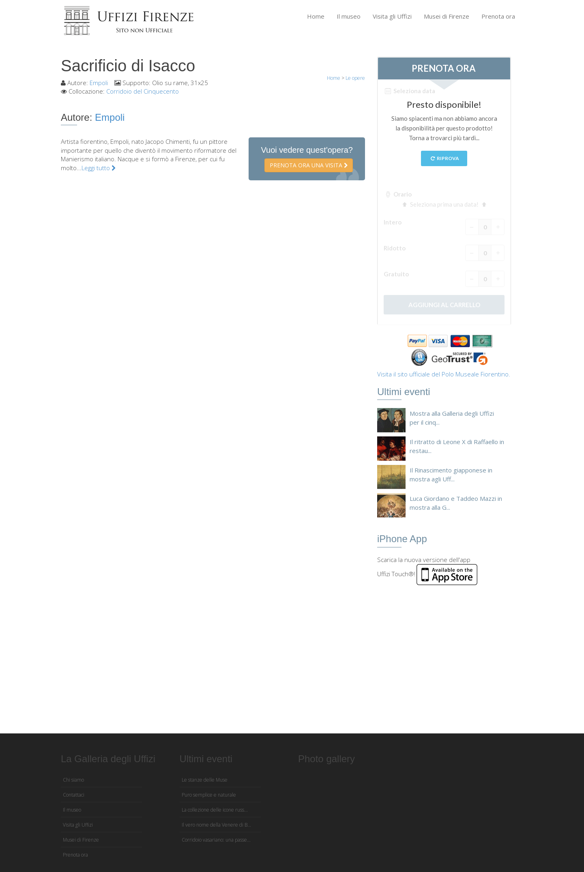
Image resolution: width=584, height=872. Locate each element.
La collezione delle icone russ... (215, 809)
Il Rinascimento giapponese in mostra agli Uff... (451, 474)
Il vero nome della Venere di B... (216, 824)
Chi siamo (73, 779)
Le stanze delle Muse (205, 779)
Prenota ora (498, 16)
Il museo (349, 16)
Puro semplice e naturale (209, 794)
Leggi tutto (99, 168)
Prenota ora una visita (309, 165)
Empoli (99, 83)
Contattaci (73, 794)
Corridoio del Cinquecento (142, 91)
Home (315, 16)
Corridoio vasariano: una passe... (216, 839)
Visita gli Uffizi (392, 16)
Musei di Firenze (446, 16)
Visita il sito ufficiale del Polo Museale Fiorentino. (443, 374)
